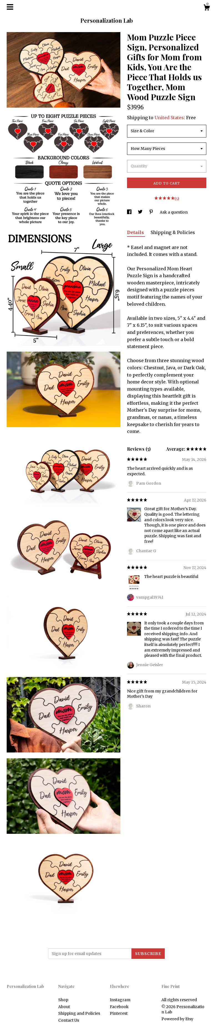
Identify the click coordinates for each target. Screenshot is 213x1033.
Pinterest (119, 1013)
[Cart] (207, 8)
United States (169, 117)
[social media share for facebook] (129, 212)
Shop (63, 999)
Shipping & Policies (173, 232)
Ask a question (174, 212)
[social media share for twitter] (140, 212)
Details (136, 232)
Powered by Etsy (177, 1018)
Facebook (119, 1006)
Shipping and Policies (79, 1013)
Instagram (120, 999)
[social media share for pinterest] (151, 212)
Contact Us (68, 1020)
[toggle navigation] (10, 7)
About (64, 1006)
